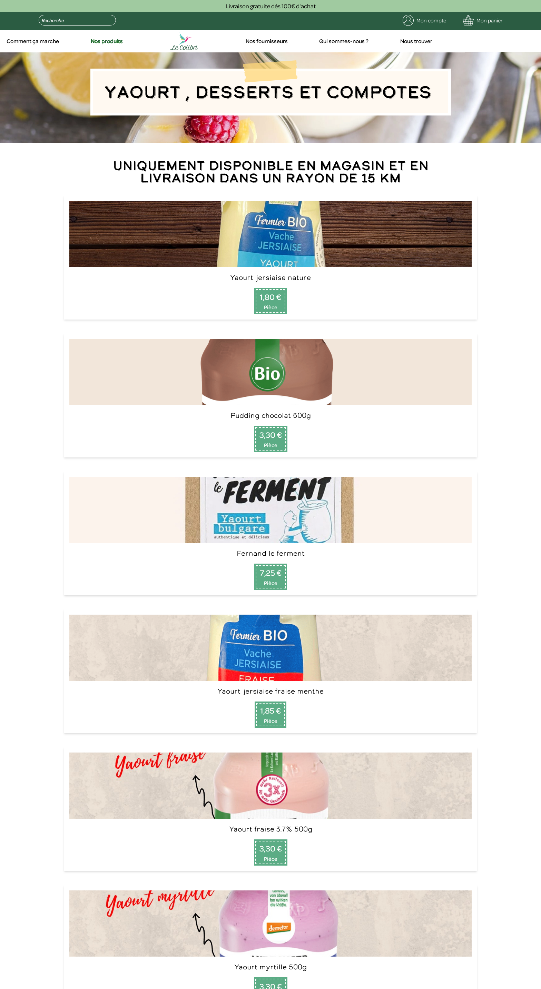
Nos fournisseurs (336, 41)
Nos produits (187, 41)
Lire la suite (404, 794)
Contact (165, 777)
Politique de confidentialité (204, 982)
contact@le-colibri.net (146, 932)
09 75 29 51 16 (49, 768)
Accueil (48, 41)
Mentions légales (147, 982)
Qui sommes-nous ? (413, 41)
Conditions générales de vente (276, 982)
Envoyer (176, 884)
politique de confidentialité (141, 949)
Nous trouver (484, 41)
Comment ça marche (114, 41)
